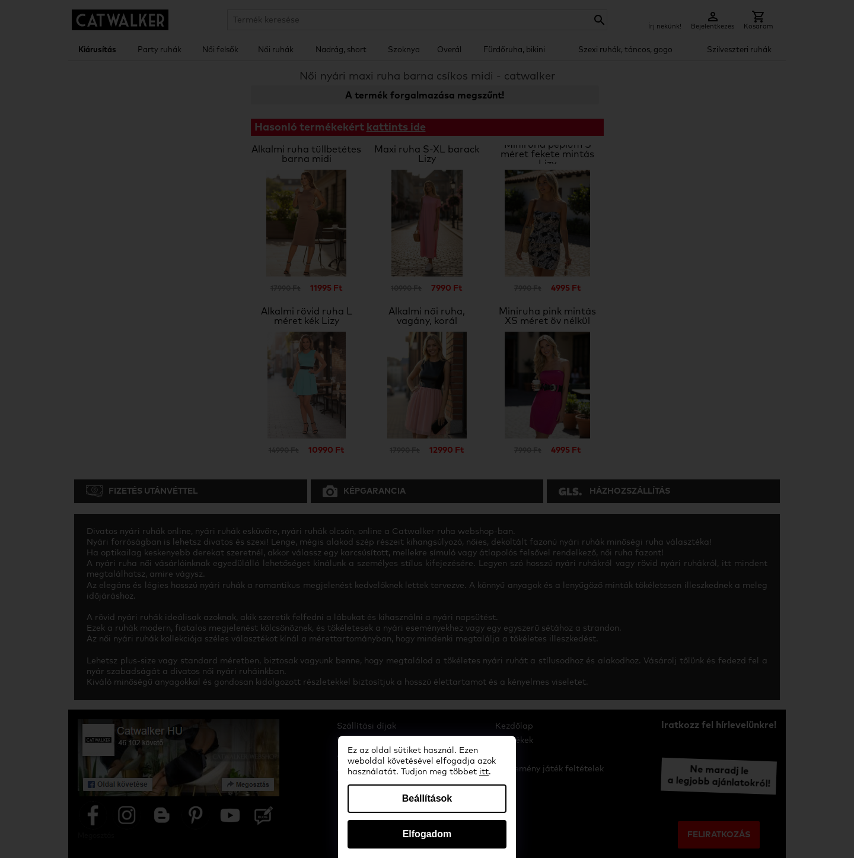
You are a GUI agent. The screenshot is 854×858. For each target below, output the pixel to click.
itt (484, 772)
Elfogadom (427, 834)
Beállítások (427, 798)
